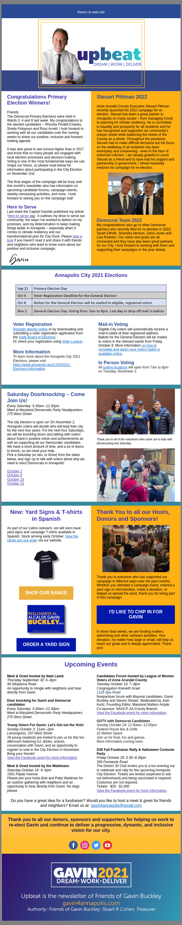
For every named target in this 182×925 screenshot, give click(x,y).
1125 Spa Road (108, 692)
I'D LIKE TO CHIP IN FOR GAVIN (135, 614)
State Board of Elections (37, 337)
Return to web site (91, 12)
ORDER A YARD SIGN (46, 644)
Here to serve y (19, 216)
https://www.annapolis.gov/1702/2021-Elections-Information (42, 367)
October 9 (14, 475)
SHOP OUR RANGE (46, 592)
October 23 (15, 484)
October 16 (15, 480)
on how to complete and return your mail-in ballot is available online (129, 349)
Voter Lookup (72, 341)
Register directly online (30, 329)
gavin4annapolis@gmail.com (116, 805)
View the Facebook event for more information (42, 758)
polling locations (115, 367)
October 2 (14, 471)
